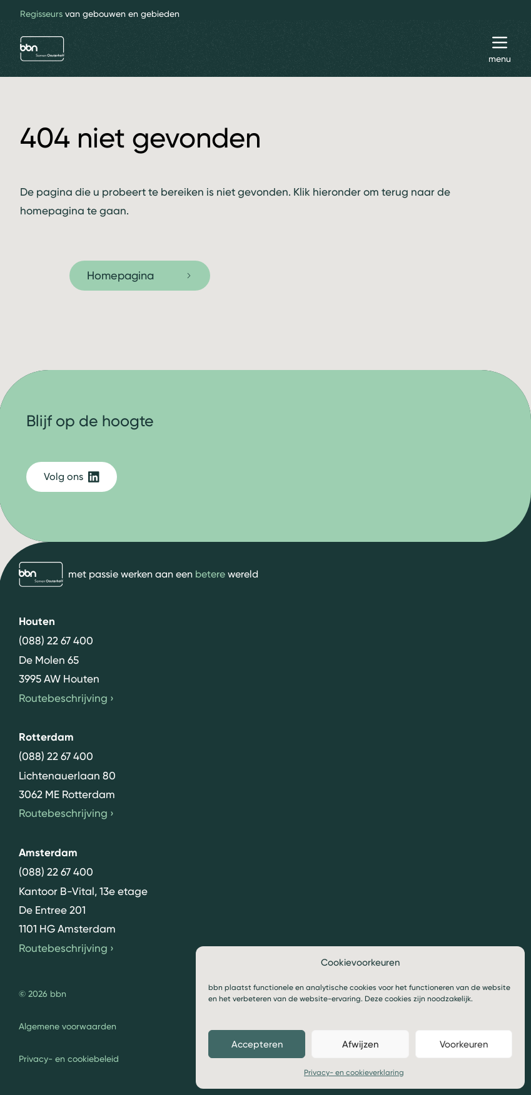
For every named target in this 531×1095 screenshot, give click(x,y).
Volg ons (71, 477)
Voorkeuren (464, 1044)
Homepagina (140, 275)
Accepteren (257, 1044)
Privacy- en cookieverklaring (354, 1072)
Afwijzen (360, 1044)
